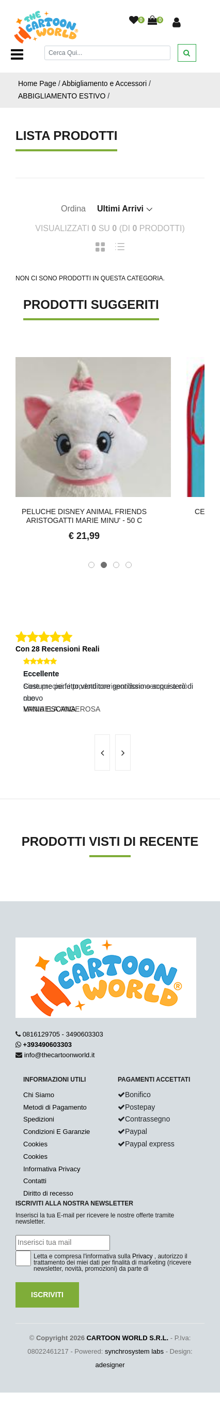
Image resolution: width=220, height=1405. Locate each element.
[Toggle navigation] (17, 54)
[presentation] (102, 752)
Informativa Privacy (52, 1169)
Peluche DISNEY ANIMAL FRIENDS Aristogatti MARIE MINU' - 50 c (110, 515)
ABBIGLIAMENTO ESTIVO (61, 96)
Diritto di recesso (48, 1193)
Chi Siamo (38, 1095)
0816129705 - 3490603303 (63, 1034)
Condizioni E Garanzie (56, 1132)
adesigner (109, 1365)
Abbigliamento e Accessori (104, 83)
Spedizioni (38, 1119)
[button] (91, 565)
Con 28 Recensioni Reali (57, 649)
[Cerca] (107, 53)
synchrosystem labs (134, 1351)
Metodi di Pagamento (55, 1107)
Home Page (37, 83)
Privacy (142, 1256)
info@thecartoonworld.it (59, 1055)
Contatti (34, 1181)
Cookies (35, 1144)
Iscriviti (47, 1294)
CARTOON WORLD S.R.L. (127, 1338)
